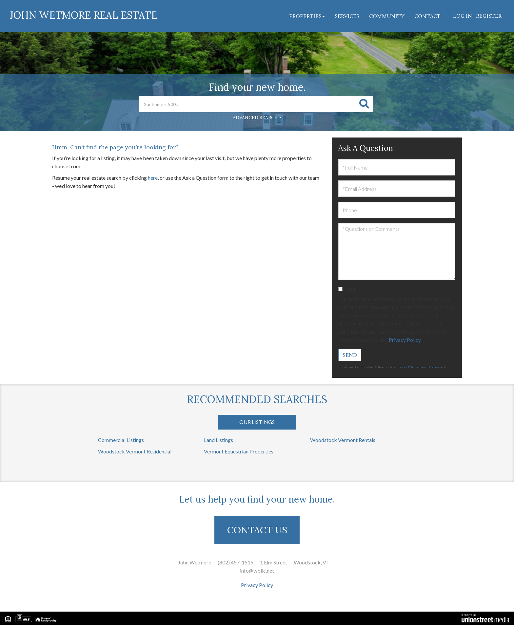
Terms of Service (430, 367)
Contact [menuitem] (427, 16)
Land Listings (218, 440)
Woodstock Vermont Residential (134, 451)
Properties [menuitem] (307, 16)
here (153, 178)
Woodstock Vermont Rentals (342, 440)
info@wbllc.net (257, 570)
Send (350, 355)
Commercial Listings (121, 440)
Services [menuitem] (347, 16)
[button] (364, 104)
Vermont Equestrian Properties (238, 451)
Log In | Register (477, 15)
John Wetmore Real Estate (83, 15)
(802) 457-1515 (235, 562)
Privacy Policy (405, 340)
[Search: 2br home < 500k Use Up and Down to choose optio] (247, 104)
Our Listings (257, 422)
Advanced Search (255, 117)
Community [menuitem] (387, 16)
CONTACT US (257, 530)
